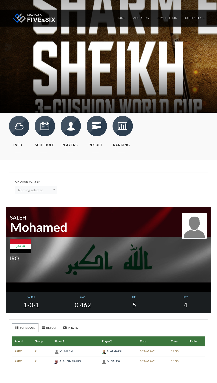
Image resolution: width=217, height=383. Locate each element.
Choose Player (27, 181)
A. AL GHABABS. (68, 361)
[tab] (25, 327)
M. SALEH (63, 351)
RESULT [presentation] (49, 327)
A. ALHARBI (112, 351)
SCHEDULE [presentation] (25, 328)
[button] (36, 190)
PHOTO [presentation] (70, 327)
